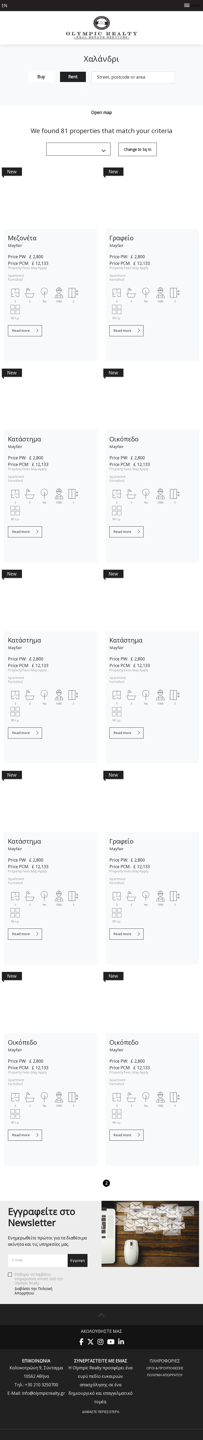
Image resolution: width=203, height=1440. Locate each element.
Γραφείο (121, 237)
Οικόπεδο (124, 438)
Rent (72, 77)
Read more (21, 330)
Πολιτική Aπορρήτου (165, 1375)
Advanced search (101, 94)
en (4, 5)
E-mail (17, 1259)
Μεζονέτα (22, 237)
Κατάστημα (24, 438)
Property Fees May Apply (27, 267)
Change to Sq (137, 149)
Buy (41, 77)
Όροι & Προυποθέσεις (164, 1368)
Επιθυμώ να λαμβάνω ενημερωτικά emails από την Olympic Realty (38, 1283)
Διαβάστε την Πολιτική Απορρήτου (33, 1290)
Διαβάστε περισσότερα (100, 1411)
